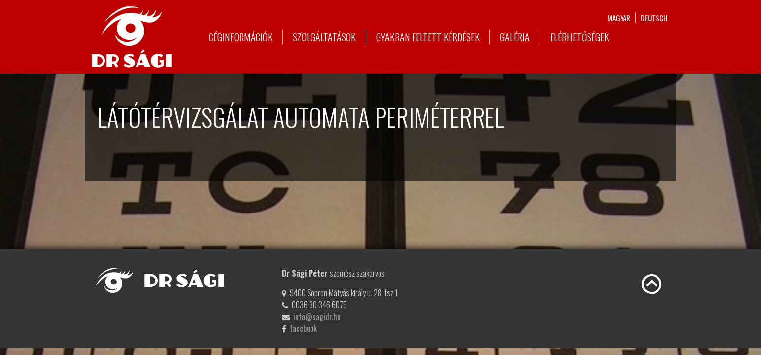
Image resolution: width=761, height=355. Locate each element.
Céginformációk (241, 37)
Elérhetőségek (579, 37)
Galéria (515, 37)
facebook (303, 328)
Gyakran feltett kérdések (428, 37)
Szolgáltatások (324, 37)
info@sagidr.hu (317, 316)
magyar (618, 17)
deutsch (654, 17)
